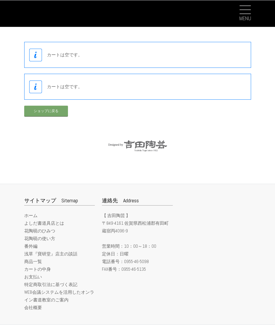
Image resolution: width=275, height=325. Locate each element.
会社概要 (33, 307)
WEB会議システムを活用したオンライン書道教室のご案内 (59, 296)
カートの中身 (37, 269)
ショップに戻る (46, 111)
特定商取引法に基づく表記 (50, 284)
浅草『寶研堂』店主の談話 (50, 254)
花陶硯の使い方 (39, 238)
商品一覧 (33, 261)
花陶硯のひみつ (39, 231)
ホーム (31, 215)
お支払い (33, 277)
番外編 (31, 246)
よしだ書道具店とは (44, 223)
